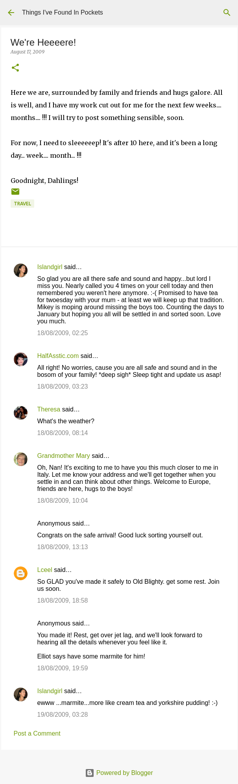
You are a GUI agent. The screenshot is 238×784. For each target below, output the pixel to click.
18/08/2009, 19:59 (62, 668)
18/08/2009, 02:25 (62, 333)
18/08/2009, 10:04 (62, 500)
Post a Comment (37, 733)
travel (22, 203)
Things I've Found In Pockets (62, 12)
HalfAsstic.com (58, 355)
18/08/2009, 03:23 (62, 386)
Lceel (44, 569)
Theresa (49, 409)
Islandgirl (50, 267)
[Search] (227, 12)
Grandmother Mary (63, 455)
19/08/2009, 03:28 (62, 714)
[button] (15, 68)
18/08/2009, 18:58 (62, 600)
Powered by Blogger (119, 772)
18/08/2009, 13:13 (62, 547)
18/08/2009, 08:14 (62, 433)
